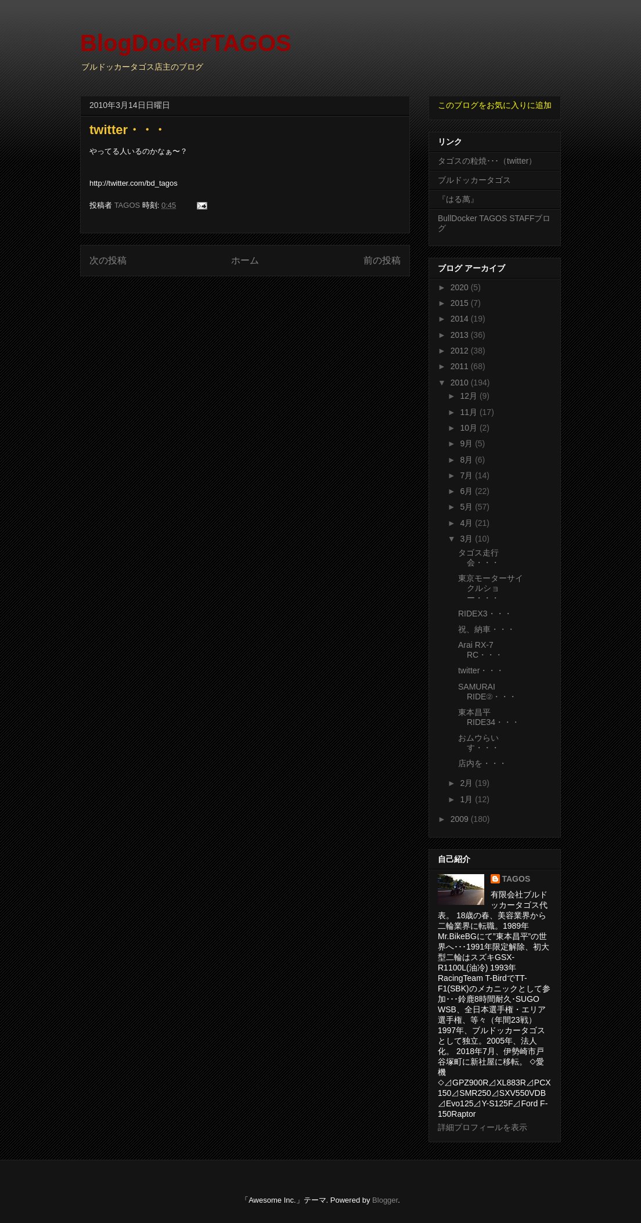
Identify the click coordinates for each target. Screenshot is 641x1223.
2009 (461, 819)
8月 (467, 459)
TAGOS (516, 878)
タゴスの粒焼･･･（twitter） (487, 160)
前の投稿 (382, 260)
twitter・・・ (481, 670)
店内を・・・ (482, 763)
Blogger (385, 1200)
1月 (467, 799)
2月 (467, 783)
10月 (469, 427)
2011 (461, 366)
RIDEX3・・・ (485, 613)
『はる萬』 (458, 199)
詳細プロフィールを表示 (482, 1127)
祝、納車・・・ (486, 629)
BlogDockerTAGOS (185, 43)
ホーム (245, 260)
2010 (461, 382)
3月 (467, 538)
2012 (461, 350)
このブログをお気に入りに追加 (495, 105)
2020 (461, 287)
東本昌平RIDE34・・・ (489, 717)
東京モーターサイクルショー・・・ (490, 588)
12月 (469, 396)
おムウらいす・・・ (478, 742)
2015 (461, 303)
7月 (467, 475)
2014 (461, 318)
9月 (467, 443)
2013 (461, 335)
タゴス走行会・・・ (478, 557)
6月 (467, 491)
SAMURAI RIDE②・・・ (487, 691)
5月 (467, 506)
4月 (467, 523)
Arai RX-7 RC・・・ (480, 649)
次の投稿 (108, 260)
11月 (469, 412)
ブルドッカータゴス (474, 180)
